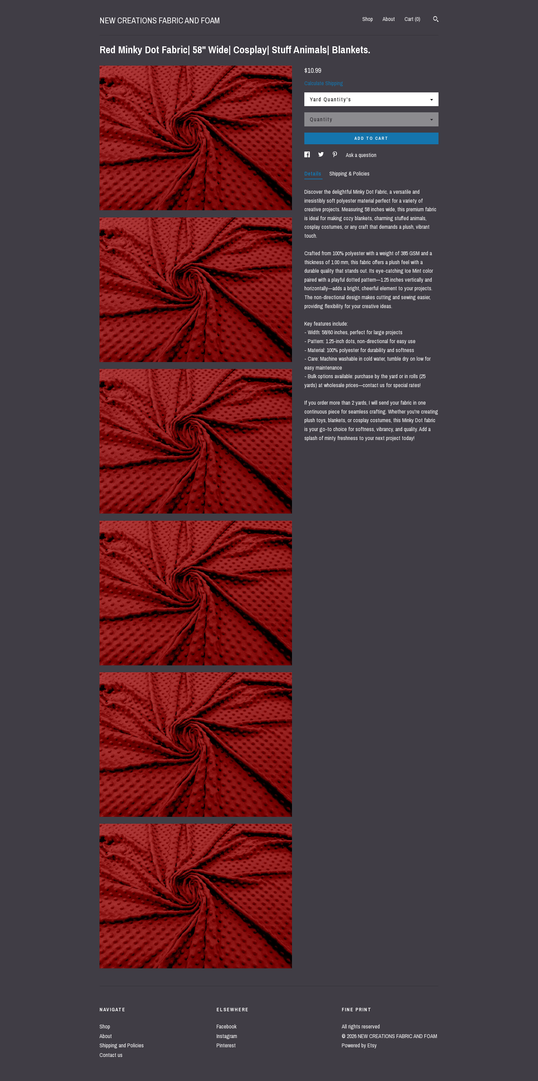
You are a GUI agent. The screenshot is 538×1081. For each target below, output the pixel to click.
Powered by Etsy (359, 1045)
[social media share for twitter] (321, 155)
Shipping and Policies (122, 1045)
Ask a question (361, 155)
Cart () (412, 19)
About (389, 19)
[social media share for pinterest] (335, 155)
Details (313, 173)
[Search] (435, 20)
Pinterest (226, 1045)
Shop (367, 19)
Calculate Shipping (323, 83)
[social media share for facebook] (307, 155)
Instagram (227, 1036)
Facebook (226, 1026)
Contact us (111, 1055)
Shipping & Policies (349, 173)
